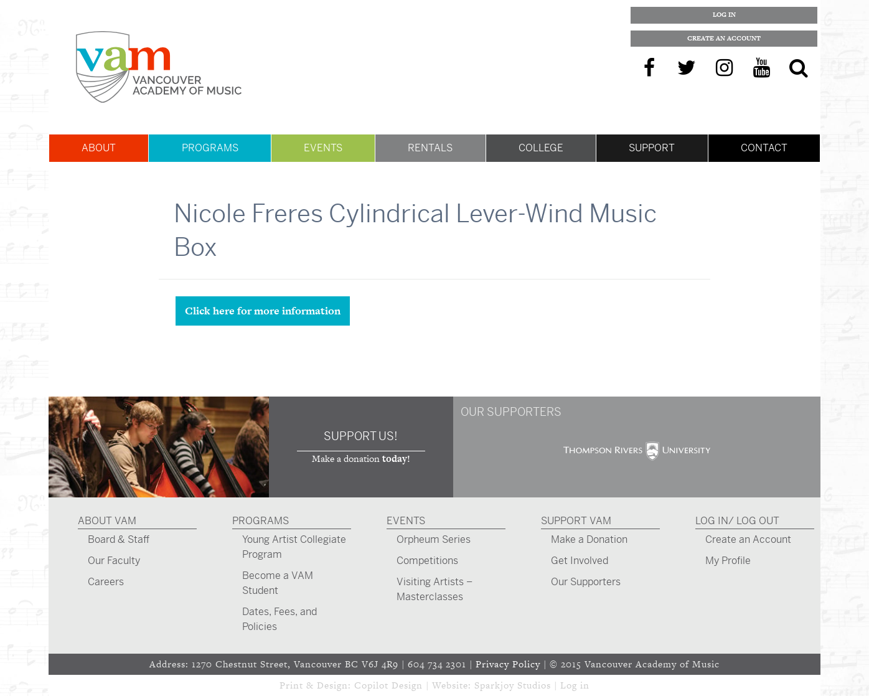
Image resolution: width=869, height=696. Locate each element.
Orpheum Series (434, 539)
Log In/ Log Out (737, 520)
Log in (575, 685)
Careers (106, 581)
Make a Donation (589, 539)
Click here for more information (263, 310)
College (541, 147)
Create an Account (724, 38)
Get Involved (579, 560)
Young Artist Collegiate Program (294, 547)
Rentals (430, 147)
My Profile (728, 560)
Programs (210, 147)
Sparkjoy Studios (512, 685)
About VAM (107, 520)
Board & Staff (118, 539)
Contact (764, 147)
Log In (724, 14)
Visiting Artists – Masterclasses (434, 589)
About (99, 147)
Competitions (427, 560)
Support (652, 147)
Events (323, 147)
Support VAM (576, 520)
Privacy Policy (508, 663)
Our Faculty (114, 560)
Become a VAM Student (277, 583)
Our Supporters (586, 581)
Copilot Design (388, 685)
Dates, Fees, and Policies (279, 619)
